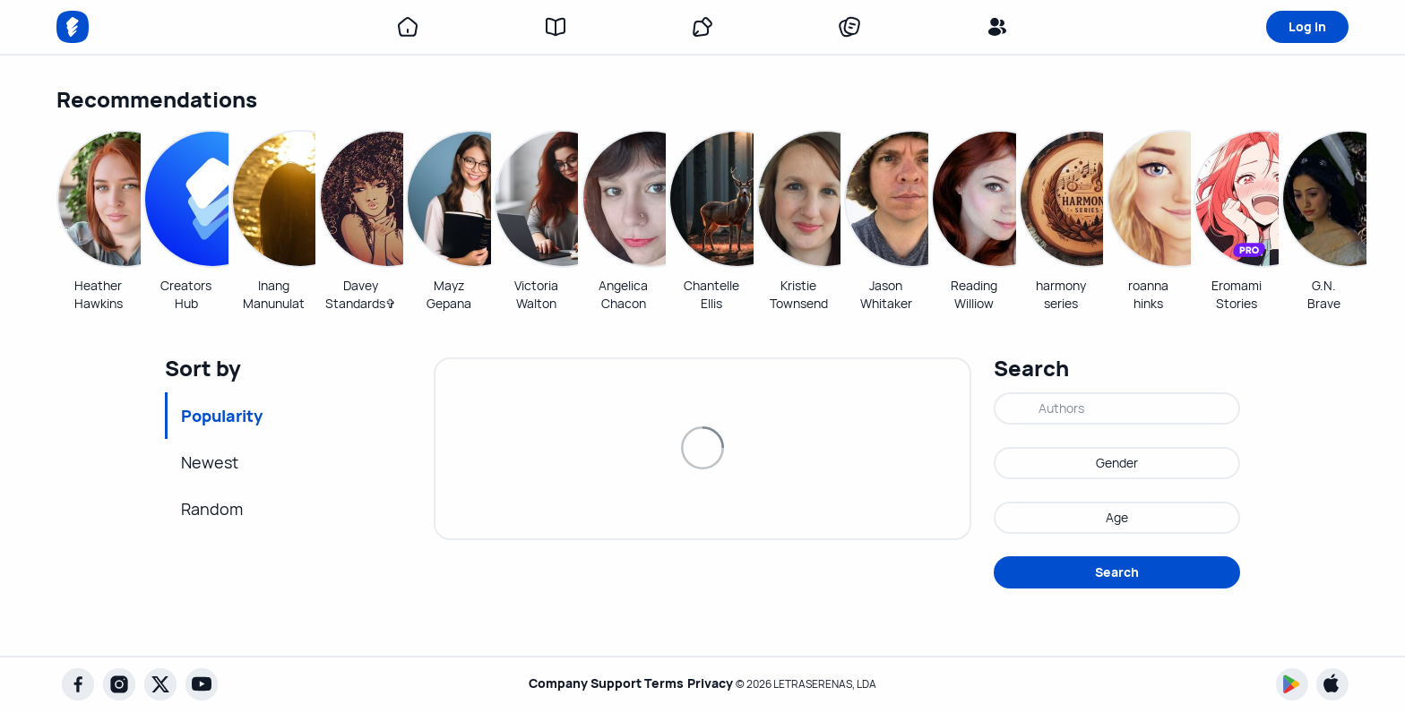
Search (1117, 571)
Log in (1307, 26)
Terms (664, 683)
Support (607, 683)
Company (540, 683)
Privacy (718, 683)
